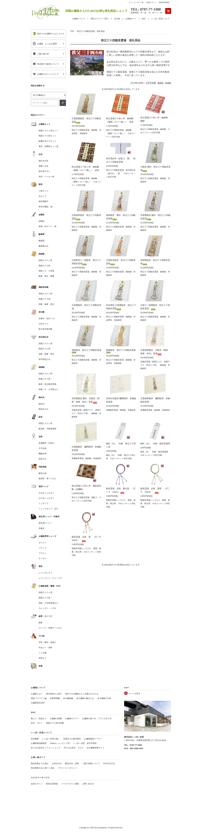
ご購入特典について (91, 763)
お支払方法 (57, 763)
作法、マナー (37, 723)
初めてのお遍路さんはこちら (48, 33)
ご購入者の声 (41, 54)
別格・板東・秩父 (46, 304)
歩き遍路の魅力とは (85, 698)
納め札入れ (43, 409)
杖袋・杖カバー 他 (47, 226)
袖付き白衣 (43, 161)
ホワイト (42, 543)
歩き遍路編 (68, 698)
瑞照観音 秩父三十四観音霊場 (86, 351)
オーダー (42, 558)
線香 (41, 623)
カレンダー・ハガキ (47, 608)
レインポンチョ (45, 573)
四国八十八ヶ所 (45, 260)
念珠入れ (42, 459)
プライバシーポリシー (67, 768)
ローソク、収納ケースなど (50, 628)
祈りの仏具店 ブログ (73, 748)
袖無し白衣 (43, 166)
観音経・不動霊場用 (47, 429)
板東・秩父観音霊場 (47, 384)
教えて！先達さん (39, 718)
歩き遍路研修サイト (95, 748)
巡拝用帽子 (43, 201)
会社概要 (35, 739)
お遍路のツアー (72, 718)
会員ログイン (151, 2)
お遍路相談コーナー (93, 739)
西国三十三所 (44, 266)
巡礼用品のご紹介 (54, 694)
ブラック (42, 548)
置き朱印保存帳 (45, 329)
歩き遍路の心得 (104, 698)
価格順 (160, 83)
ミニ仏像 (42, 653)
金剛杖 (41, 221)
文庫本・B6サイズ (47, 318)
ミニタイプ (43, 503)
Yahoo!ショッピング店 (60, 743)
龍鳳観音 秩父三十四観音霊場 (121, 351)
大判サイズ (43, 324)
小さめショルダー (46, 498)
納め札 (41, 404)
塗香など (42, 658)
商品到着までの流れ (40, 763)
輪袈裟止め (43, 246)
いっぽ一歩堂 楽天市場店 (85, 743)
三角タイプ (43, 191)
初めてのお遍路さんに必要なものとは (81, 694)
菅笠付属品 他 (45, 206)
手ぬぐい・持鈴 (45, 647)
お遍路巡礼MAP (38, 703)
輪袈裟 (41, 240)
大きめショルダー (46, 493)
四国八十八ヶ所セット (48, 130)
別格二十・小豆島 (46, 271)
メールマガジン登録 (70, 784)
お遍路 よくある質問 (45, 44)
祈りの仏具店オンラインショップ (45, 748)
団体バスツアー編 (39, 698)
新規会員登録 (164, 2)
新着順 (168, 83)
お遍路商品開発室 (39, 743)
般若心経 (42, 473)
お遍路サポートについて (46, 74)
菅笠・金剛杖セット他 (48, 146)
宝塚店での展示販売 (72, 739)
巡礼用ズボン (44, 171)
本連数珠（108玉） (47, 443)
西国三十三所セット (47, 136)
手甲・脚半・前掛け (47, 642)
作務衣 (41, 528)
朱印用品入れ (44, 359)
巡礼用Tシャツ (45, 523)
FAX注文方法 (109, 763)
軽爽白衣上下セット (47, 141)
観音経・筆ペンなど (47, 478)
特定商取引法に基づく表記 (42, 768)
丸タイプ (42, 196)
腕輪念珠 (42, 453)
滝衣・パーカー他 (46, 176)
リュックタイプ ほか (48, 509)
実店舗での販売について (46, 64)
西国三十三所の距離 (55, 723)
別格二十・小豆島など (48, 389)
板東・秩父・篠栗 (46, 276)
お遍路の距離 (56, 718)
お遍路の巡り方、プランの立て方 (97, 718)
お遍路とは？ (37, 694)
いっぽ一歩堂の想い (51, 739)
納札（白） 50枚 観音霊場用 (155, 443)
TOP (72, 31)
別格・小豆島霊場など (48, 603)
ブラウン (42, 553)
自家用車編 (55, 698)
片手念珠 (42, 448)
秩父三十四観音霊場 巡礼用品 (91, 31)
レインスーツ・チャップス (50, 578)
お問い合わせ (88, 784)
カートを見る (134, 693)
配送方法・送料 (72, 763)
